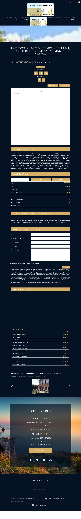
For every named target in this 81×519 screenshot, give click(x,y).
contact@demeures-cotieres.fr (40, 429)
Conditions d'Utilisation (46, 282)
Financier (61, 179)
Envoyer (66, 267)
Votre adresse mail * (17, 238)
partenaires (51, 17)
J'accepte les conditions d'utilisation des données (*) (26, 263)
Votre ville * (14, 246)
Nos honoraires (27, 500)
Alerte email (73, 18)
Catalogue (9, 17)
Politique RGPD (20, 501)
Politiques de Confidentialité (33, 282)
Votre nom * (14, 235)
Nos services (16, 18)
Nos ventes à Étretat (20, 61)
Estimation (59, 17)
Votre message (15, 250)
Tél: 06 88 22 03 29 (40, 426)
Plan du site (13, 500)
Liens (31, 500)
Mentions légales (19, 500)
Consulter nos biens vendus (25, 18)
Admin (34, 500)
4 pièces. (34, 61)
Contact (66, 17)
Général (20, 179)
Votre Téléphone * (16, 242)
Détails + (41, 179)
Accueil (12, 61)
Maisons (28, 61)
